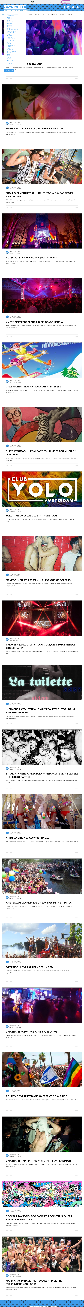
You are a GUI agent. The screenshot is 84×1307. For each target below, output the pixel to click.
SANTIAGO (10, 53)
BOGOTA (9, 23)
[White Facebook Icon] (64, 7)
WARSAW (62, 14)
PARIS (8, 48)
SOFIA (9, 54)
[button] (80, 15)
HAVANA (9, 37)
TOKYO (9, 59)
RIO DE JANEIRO (12, 50)
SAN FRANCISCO (52, 14)
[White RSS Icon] (77, 7)
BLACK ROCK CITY (12, 29)
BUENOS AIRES (11, 31)
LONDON (10, 42)
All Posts (4, 14)
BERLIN (37, 14)
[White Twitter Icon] (73, 7)
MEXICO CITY (11, 45)
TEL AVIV (9, 57)
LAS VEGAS (10, 40)
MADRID (9, 43)
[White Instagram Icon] (69, 7)
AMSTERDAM (11, 16)
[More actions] (78, 59)
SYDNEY (9, 56)
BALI (44, 14)
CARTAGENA (11, 33)
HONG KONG (11, 39)
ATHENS (30, 14)
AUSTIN (70, 14)
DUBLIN (9, 36)
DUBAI (9, 34)
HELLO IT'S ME (11, 63)
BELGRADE (10, 26)
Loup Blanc (40, 1306)
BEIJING (9, 25)
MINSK (9, 46)
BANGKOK (10, 22)
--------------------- (12, 14)
